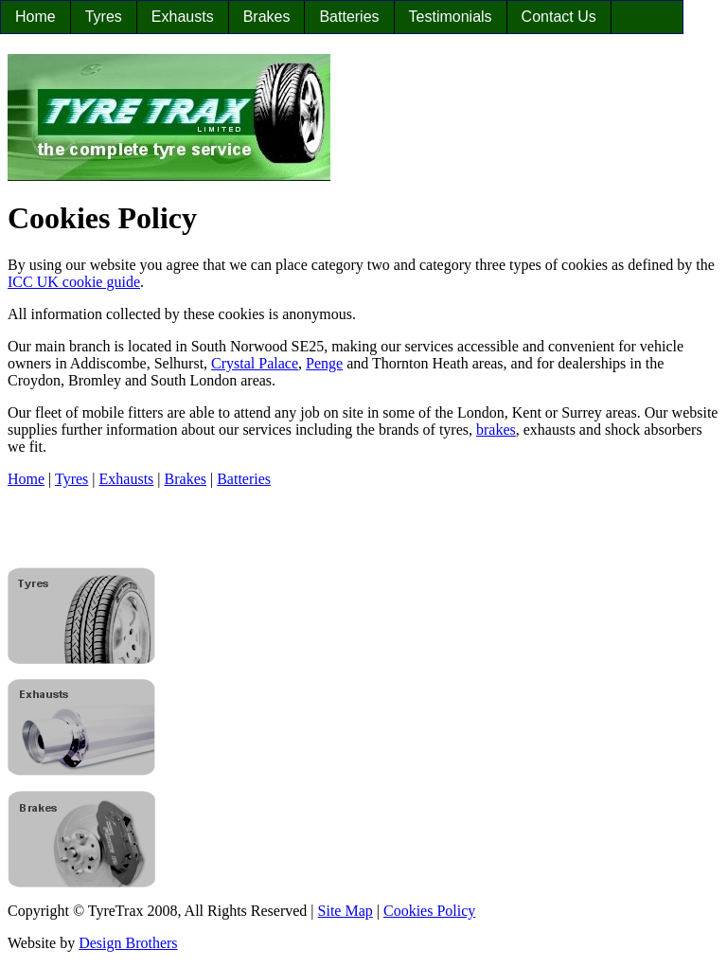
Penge (324, 363)
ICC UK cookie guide (74, 282)
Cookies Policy (429, 911)
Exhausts (182, 17)
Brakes (267, 17)
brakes (496, 429)
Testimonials (450, 17)
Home (35, 17)
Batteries (349, 17)
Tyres (103, 17)
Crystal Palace (254, 363)
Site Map (345, 911)
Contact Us (559, 17)
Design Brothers (128, 943)
